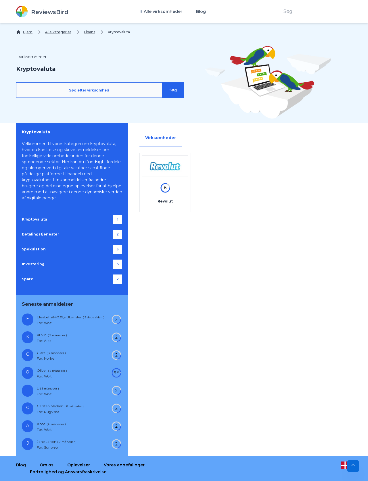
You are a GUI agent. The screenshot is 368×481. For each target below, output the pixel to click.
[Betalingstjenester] (72, 234)
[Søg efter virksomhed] (89, 90)
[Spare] (72, 279)
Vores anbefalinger (124, 465)
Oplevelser (78, 465)
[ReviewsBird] (42, 11)
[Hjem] (24, 32)
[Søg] (173, 90)
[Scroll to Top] (353, 466)
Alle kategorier (58, 32)
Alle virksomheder (162, 11)
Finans (89, 32)
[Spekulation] (72, 249)
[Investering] (72, 264)
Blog (201, 11)
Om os (46, 465)
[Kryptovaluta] (72, 219)
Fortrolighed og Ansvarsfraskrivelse (68, 471)
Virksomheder (160, 137)
